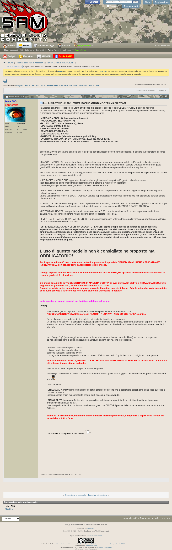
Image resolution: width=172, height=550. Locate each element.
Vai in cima (165, 518)
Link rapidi (67, 50)
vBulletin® (91, 529)
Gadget (9, 56)
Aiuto (147, 2)
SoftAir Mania (144, 518)
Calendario (29, 50)
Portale (9, 46)
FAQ (21, 50)
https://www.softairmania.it (104, 547)
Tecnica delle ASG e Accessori (30, 62)
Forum (24, 46)
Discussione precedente (75, 495)
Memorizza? (113, 6)
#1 (166, 96)
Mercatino (26, 56)
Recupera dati (131, 6)
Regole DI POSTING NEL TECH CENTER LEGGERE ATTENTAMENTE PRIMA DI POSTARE (57, 85)
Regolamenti (83, 45)
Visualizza (160, 91)
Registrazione (162, 2)
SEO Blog (9, 509)
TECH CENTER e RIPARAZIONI (60, 62)
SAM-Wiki (44, 56)
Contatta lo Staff (129, 518)
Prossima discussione (97, 495)
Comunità (40, 50)
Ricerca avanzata (162, 45)
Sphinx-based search (95, 536)
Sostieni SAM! (64, 56)
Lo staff (64, 46)
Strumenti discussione (144, 91)
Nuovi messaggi (11, 50)
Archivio (155, 518)
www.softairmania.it (91, 545)
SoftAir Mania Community (62, 544)
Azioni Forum (53, 50)
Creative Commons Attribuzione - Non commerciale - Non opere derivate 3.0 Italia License (105, 544)
